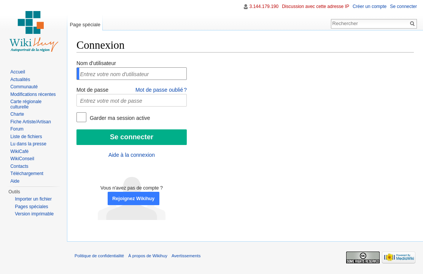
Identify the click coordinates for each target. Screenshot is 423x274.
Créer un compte (369, 6)
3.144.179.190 (263, 6)
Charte (17, 114)
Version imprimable (34, 214)
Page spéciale (85, 24)
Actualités (20, 79)
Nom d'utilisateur (96, 63)
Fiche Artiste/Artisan (30, 121)
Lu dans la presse (28, 144)
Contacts (19, 166)
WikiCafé (19, 151)
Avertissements (186, 255)
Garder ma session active (119, 118)
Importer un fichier (33, 199)
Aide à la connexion (131, 155)
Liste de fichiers (26, 136)
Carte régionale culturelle (25, 104)
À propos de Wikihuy (147, 255)
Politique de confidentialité (99, 255)
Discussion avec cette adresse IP (315, 6)
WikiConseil (22, 158)
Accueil (17, 72)
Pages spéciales (31, 206)
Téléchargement (26, 173)
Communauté (24, 86)
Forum (17, 129)
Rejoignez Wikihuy (133, 198)
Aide (14, 181)
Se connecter (403, 6)
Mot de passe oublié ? (161, 90)
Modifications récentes (33, 94)
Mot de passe (92, 90)
